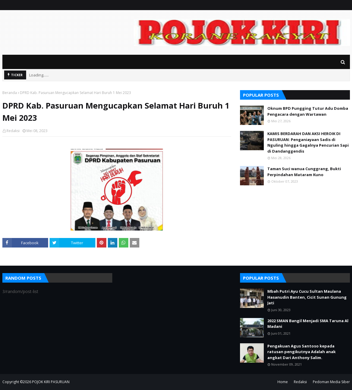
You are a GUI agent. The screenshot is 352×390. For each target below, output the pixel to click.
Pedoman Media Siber (331, 381)
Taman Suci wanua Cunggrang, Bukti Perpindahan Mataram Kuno (304, 171)
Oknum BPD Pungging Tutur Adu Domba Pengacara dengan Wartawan (307, 111)
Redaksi (13, 130)
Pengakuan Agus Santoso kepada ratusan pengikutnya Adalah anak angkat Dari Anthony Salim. (301, 351)
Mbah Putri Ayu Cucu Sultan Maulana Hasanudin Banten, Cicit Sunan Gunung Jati (307, 297)
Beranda (9, 92)
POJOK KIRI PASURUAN (51, 381)
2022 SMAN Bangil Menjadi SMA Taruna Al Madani (307, 323)
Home (282, 381)
